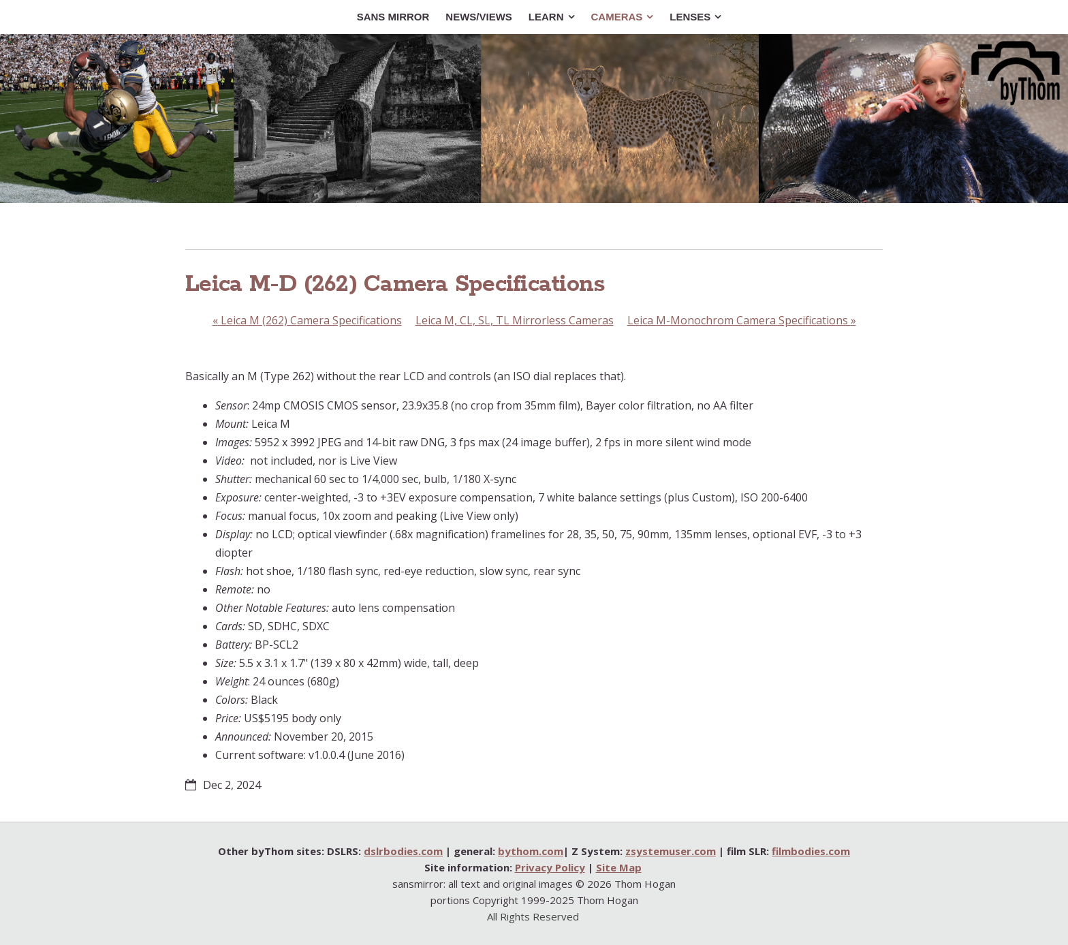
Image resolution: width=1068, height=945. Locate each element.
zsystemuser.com (670, 851)
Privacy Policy (550, 867)
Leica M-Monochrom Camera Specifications (741, 320)
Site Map (619, 867)
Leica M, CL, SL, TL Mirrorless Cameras (514, 320)
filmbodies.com (811, 851)
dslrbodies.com (403, 851)
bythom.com (530, 851)
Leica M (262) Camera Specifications (307, 320)
